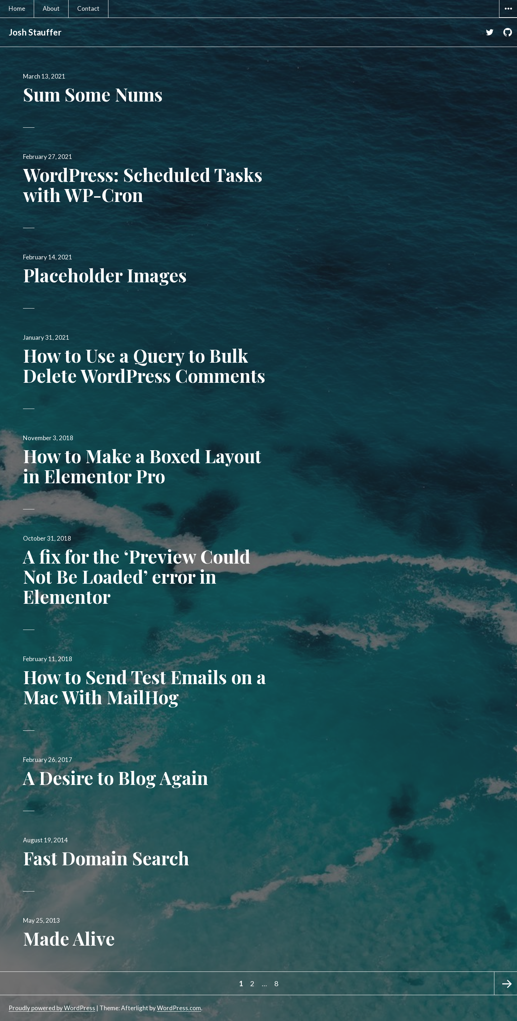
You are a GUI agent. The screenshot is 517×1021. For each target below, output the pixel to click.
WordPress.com (179, 1008)
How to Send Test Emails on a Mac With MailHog (144, 687)
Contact (88, 8)
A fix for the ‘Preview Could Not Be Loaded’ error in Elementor (136, 576)
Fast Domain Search (106, 858)
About (51, 8)
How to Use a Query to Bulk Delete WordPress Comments (144, 365)
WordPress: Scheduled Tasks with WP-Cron (142, 185)
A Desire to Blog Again (115, 778)
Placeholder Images (105, 275)
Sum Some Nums (93, 94)
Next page (505, 983)
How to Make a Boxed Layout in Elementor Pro (142, 466)
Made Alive (69, 938)
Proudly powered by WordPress (52, 1008)
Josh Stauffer (35, 32)
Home (17, 8)
